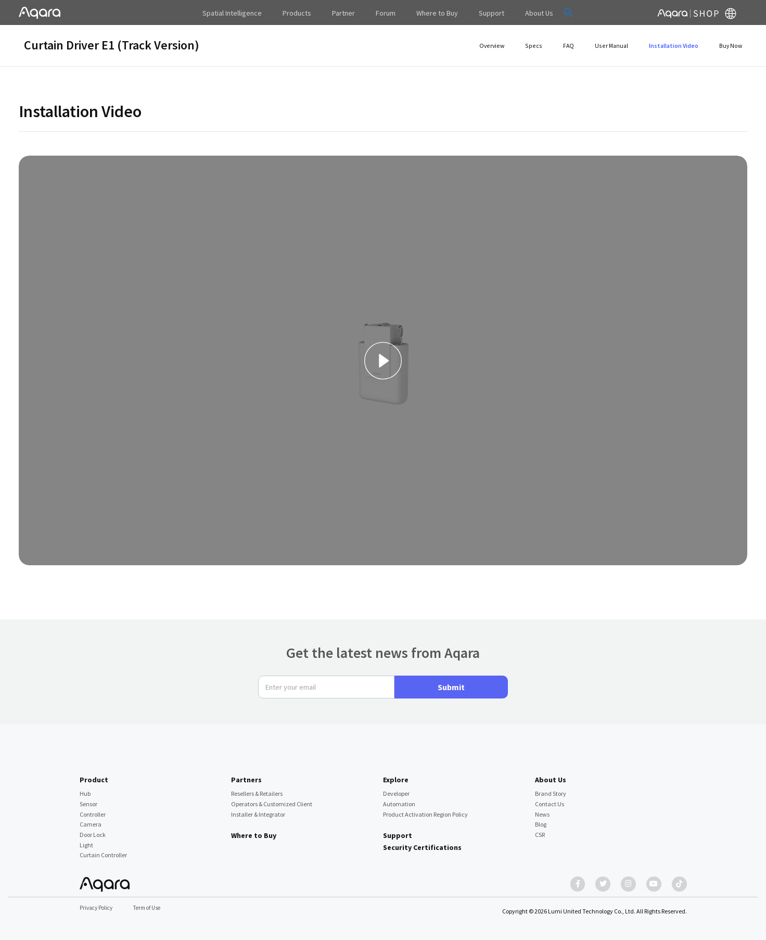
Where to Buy (253, 830)
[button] (547, 12)
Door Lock (93, 830)
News (542, 809)
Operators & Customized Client (271, 799)
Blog (540, 819)
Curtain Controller (103, 850)
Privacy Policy (98, 908)
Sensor (88, 799)
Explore (395, 774)
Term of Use (152, 908)
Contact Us (549, 799)
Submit (451, 682)
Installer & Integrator (258, 809)
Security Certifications (422, 842)
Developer (396, 789)
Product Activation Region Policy (425, 809)
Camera (90, 819)
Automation (399, 799)
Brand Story (550, 789)
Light (86, 840)
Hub (85, 789)
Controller (93, 809)
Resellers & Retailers (257, 789)
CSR (540, 830)
